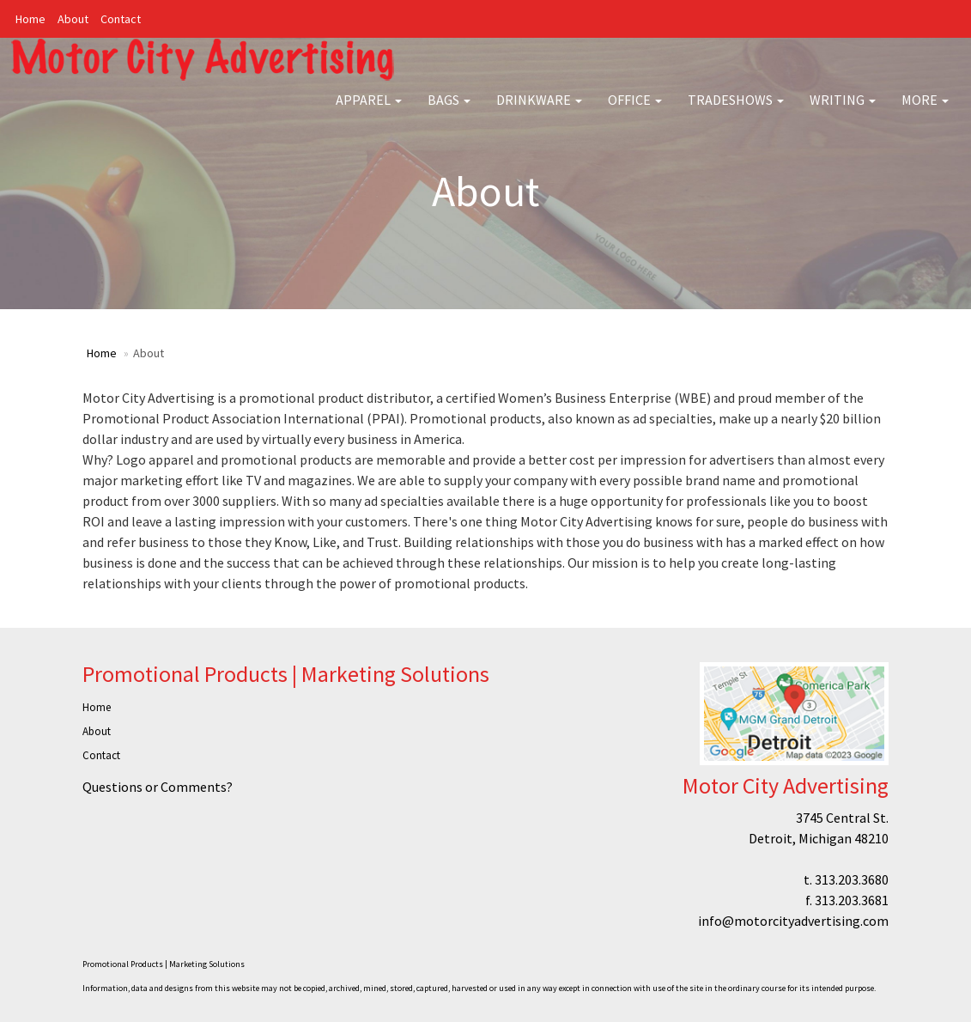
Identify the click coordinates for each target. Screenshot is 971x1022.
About (73, 19)
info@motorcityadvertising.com (793, 920)
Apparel (369, 111)
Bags (449, 111)
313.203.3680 (852, 879)
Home (30, 19)
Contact (120, 19)
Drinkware (539, 111)
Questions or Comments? (157, 786)
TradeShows (736, 111)
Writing (843, 111)
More (925, 111)
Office (635, 111)
